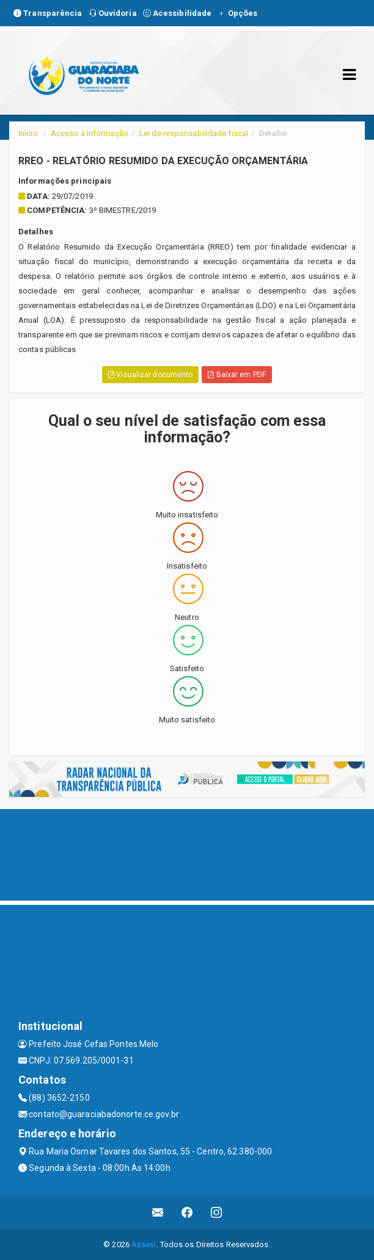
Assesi (143, 1244)
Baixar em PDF (237, 374)
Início (28, 133)
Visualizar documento (150, 374)
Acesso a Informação (89, 133)
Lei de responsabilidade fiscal (193, 133)
